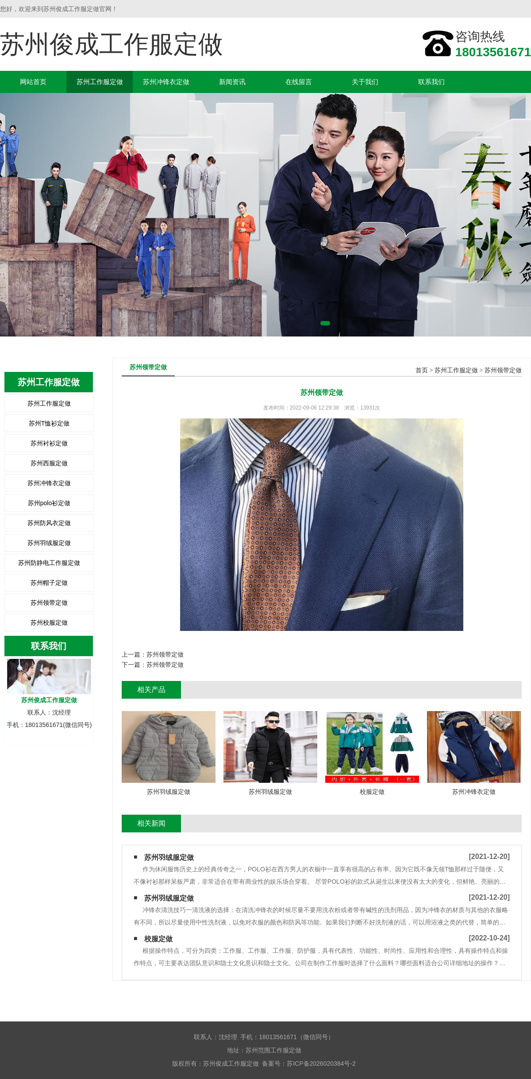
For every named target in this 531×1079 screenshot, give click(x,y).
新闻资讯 (232, 81)
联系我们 (431, 81)
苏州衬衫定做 (49, 443)
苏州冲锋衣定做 (166, 81)
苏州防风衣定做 (49, 522)
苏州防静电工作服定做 (49, 562)
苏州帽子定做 (49, 582)
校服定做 (158, 939)
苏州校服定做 (49, 622)
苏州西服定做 (49, 463)
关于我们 (365, 81)
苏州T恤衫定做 (49, 423)
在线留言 (298, 81)
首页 (422, 370)
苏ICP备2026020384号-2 (321, 1063)
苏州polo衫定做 (49, 503)
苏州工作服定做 (100, 81)
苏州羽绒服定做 (49, 542)
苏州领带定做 (49, 602)
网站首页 (33, 81)
